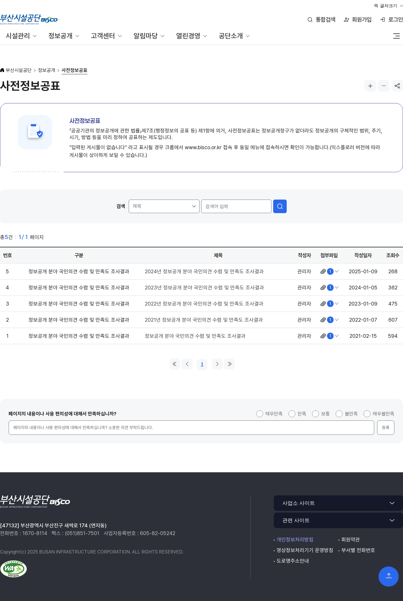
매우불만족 (383, 414)
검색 (121, 206)
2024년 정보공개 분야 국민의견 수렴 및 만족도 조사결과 (204, 271)
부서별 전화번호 (358, 550)
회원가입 (362, 19)
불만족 (351, 414)
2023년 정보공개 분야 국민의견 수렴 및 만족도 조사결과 (204, 288)
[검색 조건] (164, 206)
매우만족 (274, 414)
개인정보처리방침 (295, 539)
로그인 (395, 19)
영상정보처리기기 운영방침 (305, 550)
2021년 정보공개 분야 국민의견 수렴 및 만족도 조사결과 (204, 320)
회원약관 (350, 539)
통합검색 (325, 19)
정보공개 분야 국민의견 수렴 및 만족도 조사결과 (195, 336)
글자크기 (388, 5)
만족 (302, 414)
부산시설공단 (19, 70)
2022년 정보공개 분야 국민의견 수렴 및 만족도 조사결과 (204, 304)
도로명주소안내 (293, 561)
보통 (325, 414)
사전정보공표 (75, 70)
